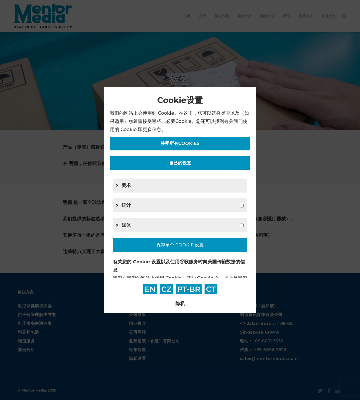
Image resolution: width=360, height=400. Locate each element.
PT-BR (188, 289)
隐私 (180, 303)
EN (150, 289)
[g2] (242, 205)
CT (211, 289)
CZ (166, 289)
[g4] (242, 225)
